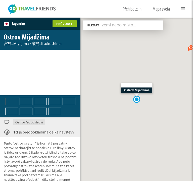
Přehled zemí (132, 9)
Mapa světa (161, 9)
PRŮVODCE (64, 24)
